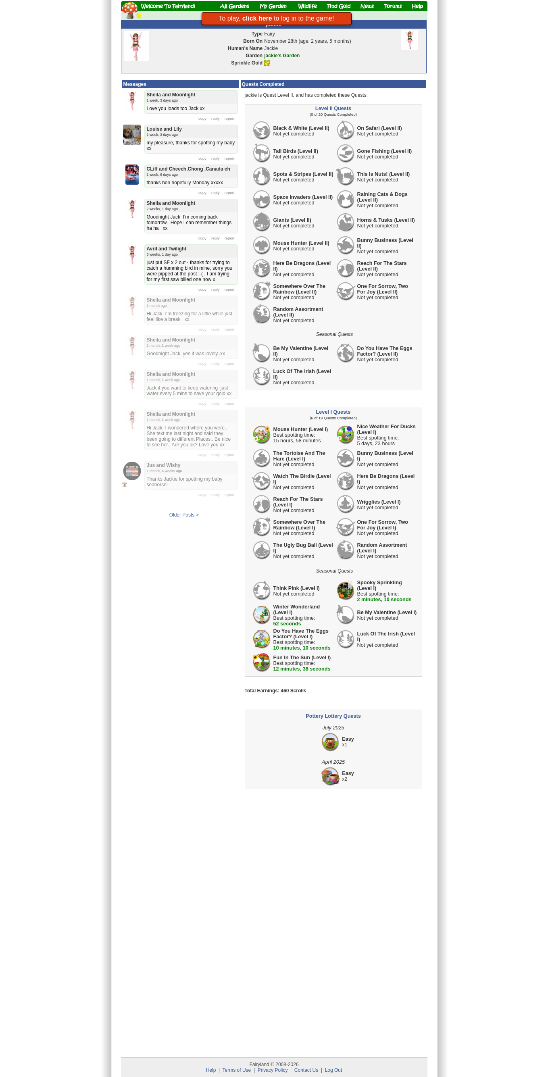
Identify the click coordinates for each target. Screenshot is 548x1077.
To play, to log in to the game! (276, 18)
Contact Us (306, 1070)
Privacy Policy (273, 1070)
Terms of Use (237, 1070)
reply (215, 118)
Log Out (333, 1070)
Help (211, 1070)
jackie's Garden (282, 55)
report (230, 118)
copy (202, 118)
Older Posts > (184, 515)
